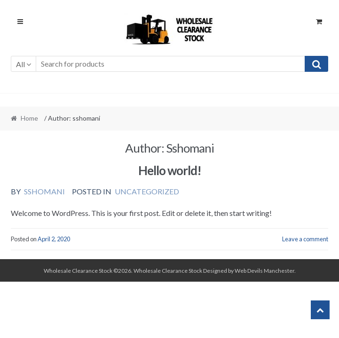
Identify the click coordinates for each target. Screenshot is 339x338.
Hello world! (169, 170)
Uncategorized (147, 191)
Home (29, 118)
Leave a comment (305, 239)
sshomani (44, 191)
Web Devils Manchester (264, 270)
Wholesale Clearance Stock (168, 270)
